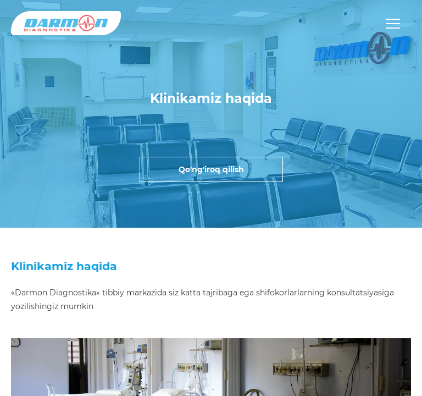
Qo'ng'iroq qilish (211, 169)
